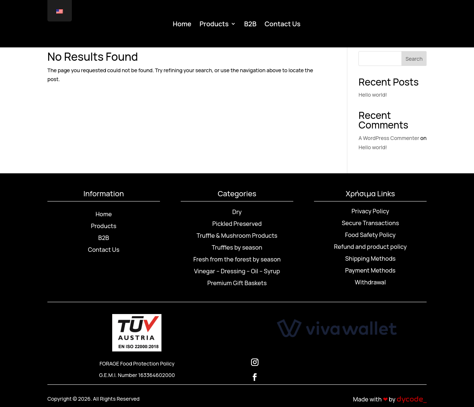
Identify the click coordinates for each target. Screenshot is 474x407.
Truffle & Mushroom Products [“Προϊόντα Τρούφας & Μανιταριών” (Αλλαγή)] (237, 235)
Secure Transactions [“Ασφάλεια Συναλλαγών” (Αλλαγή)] (370, 223)
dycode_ (412, 399)
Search (414, 58)
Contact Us (282, 24)
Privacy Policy (370, 211)
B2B (250, 24)
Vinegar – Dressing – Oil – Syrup (237, 271)
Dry (236, 212)
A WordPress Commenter (388, 137)
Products (214, 24)
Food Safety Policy (370, 235)
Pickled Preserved (236, 224)
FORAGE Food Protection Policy (137, 363)
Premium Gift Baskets (237, 283)
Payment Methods (370, 270)
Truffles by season (237, 247)
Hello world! (372, 94)
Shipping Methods (370, 258)
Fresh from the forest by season (237, 259)
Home (182, 24)
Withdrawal (370, 282)
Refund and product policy (370, 247)
